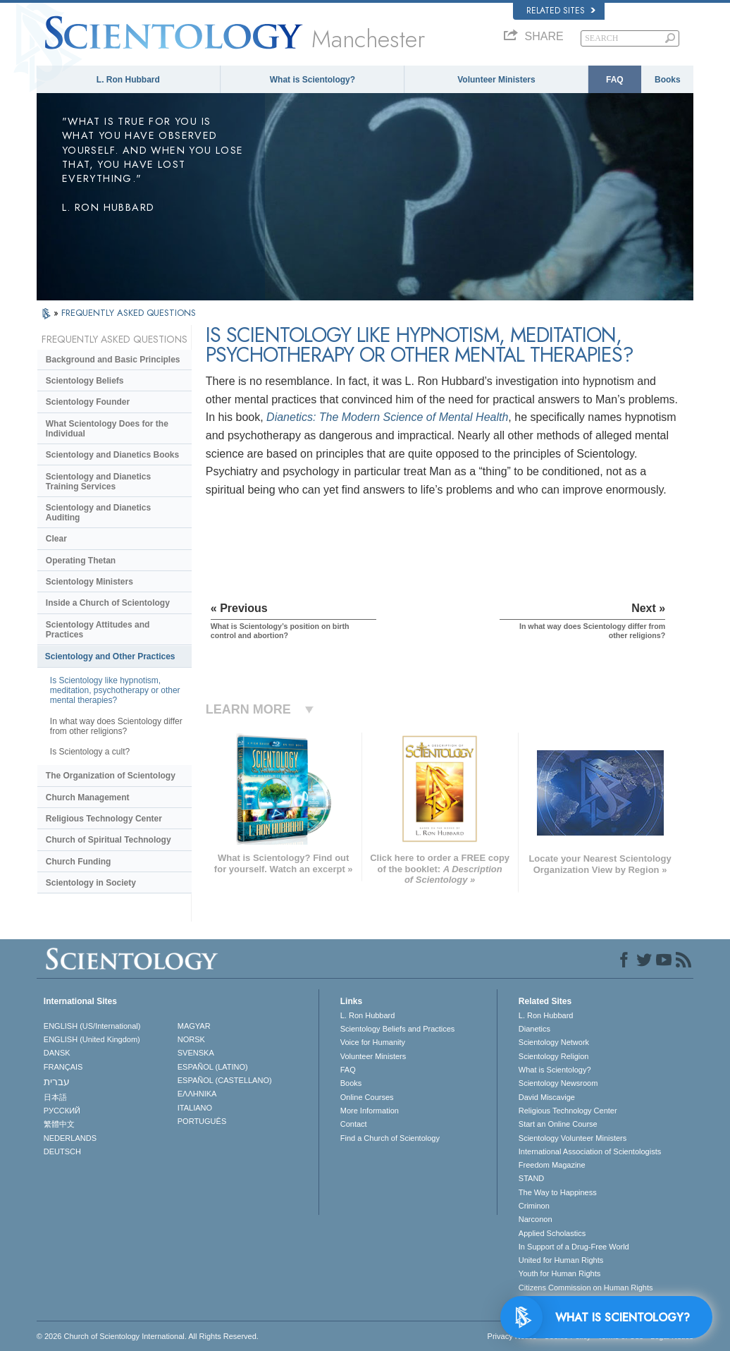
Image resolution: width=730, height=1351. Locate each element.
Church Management (88, 797)
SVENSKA (196, 1053)
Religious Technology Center (104, 819)
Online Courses (367, 1097)
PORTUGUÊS (202, 1121)
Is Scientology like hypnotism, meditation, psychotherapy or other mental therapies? (115, 690)
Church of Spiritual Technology (108, 840)
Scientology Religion (554, 1056)
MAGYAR (194, 1026)
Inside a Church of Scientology (108, 603)
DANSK (57, 1053)
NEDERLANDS (70, 1138)
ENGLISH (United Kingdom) (92, 1039)
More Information (369, 1110)
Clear (56, 539)
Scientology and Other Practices (110, 656)
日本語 (55, 1097)
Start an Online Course (558, 1124)
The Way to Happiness (558, 1192)
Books (668, 80)
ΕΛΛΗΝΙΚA (197, 1093)
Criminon (534, 1206)
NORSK (191, 1039)
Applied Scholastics (552, 1233)
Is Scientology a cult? (90, 752)
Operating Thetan (81, 561)
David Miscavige (547, 1097)
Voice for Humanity (372, 1042)
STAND (531, 1178)
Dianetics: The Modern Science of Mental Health (387, 417)
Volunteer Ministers (496, 80)
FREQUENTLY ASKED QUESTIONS (128, 312)
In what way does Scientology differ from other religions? (116, 726)
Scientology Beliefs (85, 381)
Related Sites (560, 10)
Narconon (535, 1219)
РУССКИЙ (62, 1110)
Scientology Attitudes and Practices (98, 630)
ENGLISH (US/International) (92, 1026)
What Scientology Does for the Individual (107, 429)
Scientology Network (554, 1042)
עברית (57, 1081)
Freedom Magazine (552, 1165)
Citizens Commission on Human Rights (586, 1287)
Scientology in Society (91, 883)
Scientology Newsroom (558, 1083)
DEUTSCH (62, 1151)
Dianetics (534, 1029)
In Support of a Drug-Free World (574, 1246)
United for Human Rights (561, 1260)
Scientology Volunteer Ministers (572, 1138)
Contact (353, 1124)
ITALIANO (195, 1108)
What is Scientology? (312, 80)
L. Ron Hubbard (128, 80)
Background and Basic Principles (113, 360)
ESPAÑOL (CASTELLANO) (225, 1080)
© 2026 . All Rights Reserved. (148, 1336)
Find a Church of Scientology (390, 1138)
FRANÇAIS (63, 1067)
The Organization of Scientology (110, 776)
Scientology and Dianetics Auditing (98, 512)
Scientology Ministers (89, 582)
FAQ (615, 80)
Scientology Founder (88, 402)
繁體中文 (59, 1124)
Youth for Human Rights (559, 1273)
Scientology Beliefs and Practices (397, 1029)
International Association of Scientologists (590, 1151)
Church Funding (78, 862)
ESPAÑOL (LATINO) (213, 1067)
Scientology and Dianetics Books (112, 455)
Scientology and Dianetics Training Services (98, 481)
